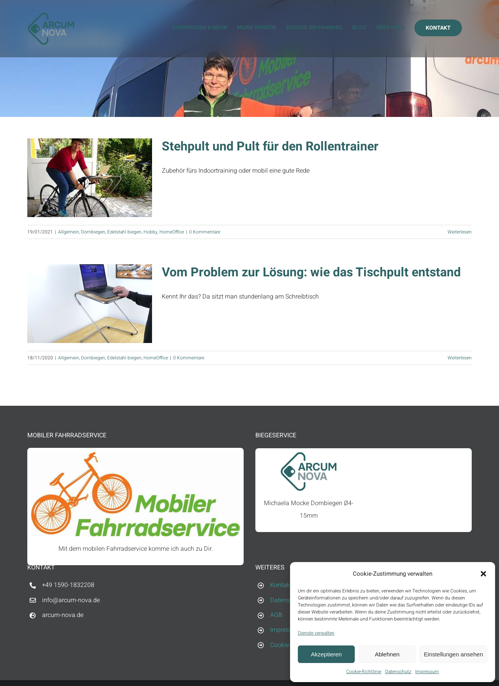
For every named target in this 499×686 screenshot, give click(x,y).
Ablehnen (387, 654)
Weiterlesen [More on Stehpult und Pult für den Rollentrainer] (460, 231)
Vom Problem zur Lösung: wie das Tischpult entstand (311, 272)
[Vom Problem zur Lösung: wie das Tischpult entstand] (89, 303)
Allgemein (68, 231)
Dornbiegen (93, 231)
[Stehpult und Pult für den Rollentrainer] (89, 177)
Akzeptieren (326, 654)
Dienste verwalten (316, 632)
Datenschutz (398, 671)
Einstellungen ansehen (453, 654)
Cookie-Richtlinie (363, 671)
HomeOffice (171, 231)
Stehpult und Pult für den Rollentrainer (270, 146)
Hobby (150, 231)
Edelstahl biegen (124, 231)
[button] (483, 574)
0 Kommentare (204, 231)
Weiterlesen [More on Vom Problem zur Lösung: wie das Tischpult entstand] (460, 357)
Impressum (427, 671)
